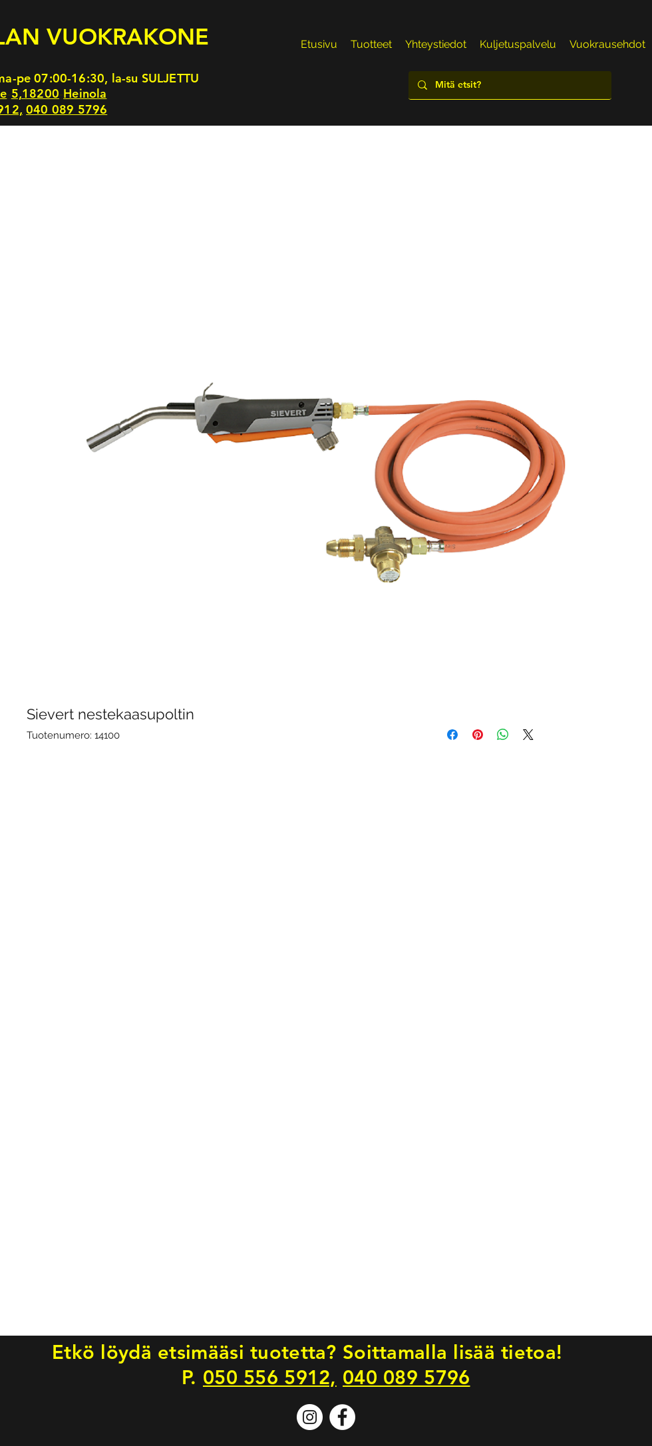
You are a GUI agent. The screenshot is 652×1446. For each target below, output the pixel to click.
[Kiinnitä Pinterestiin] (478, 735)
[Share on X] (528, 735)
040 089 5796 (66, 109)
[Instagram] (310, 1417)
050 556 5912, (270, 1377)
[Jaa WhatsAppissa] (503, 735)
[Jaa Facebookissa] (452, 735)
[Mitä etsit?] (509, 85)
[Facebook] (342, 1417)
